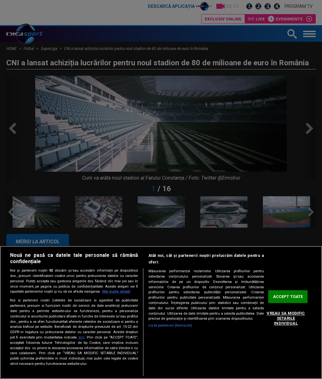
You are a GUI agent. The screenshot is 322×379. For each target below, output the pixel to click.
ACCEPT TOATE (288, 296)
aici (81, 337)
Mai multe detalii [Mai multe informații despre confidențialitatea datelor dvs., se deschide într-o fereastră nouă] (116, 292)
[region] (161, 312)
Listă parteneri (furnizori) (170, 325)
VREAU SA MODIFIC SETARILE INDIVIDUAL (286, 318)
